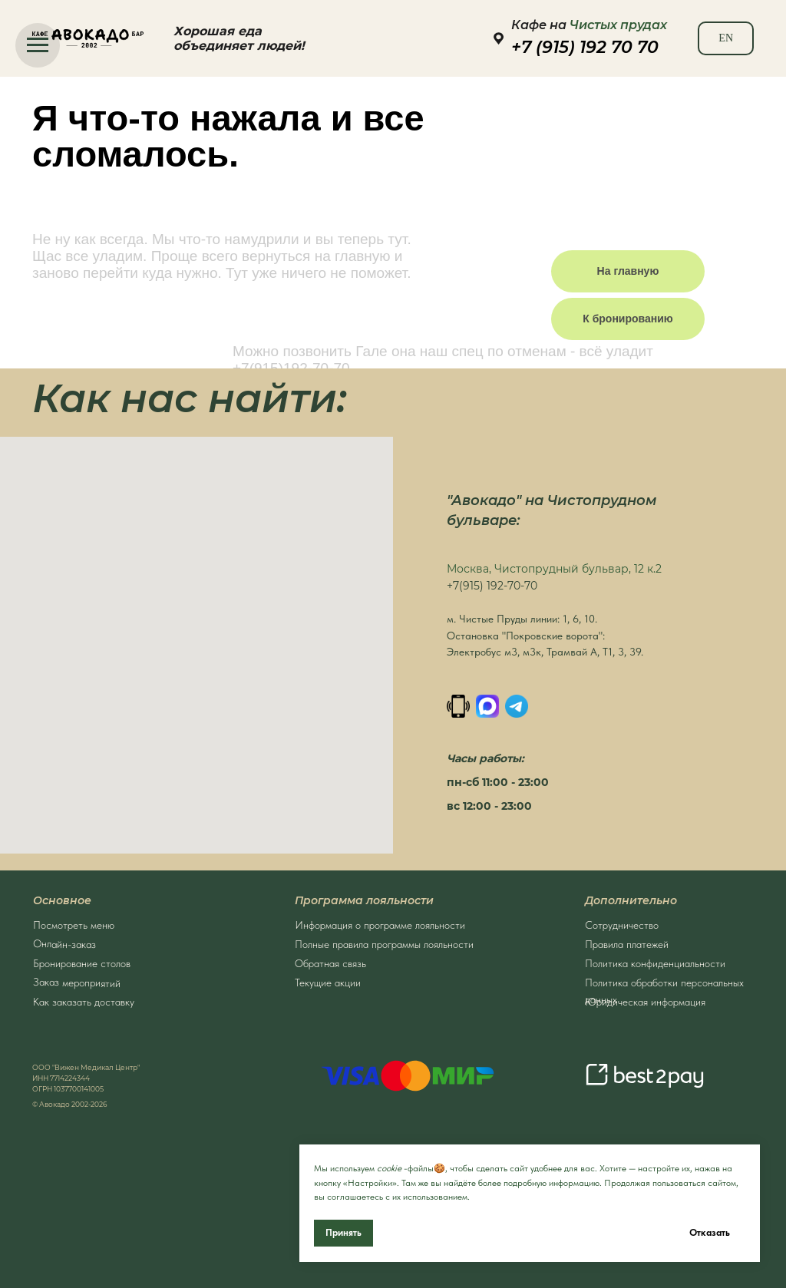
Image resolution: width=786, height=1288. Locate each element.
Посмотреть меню (73, 925)
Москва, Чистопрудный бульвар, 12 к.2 (554, 569)
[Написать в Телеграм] (516, 706)
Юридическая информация (645, 1002)
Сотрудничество (622, 925)
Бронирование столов (81, 963)
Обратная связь (330, 963)
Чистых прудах (618, 25)
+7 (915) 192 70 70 (585, 47)
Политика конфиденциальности (655, 963)
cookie (389, 1168)
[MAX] (487, 706)
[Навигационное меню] (37, 45)
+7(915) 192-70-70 (492, 586)
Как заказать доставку (83, 1002)
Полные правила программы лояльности (384, 944)
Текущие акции (328, 982)
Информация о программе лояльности (380, 925)
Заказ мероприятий (77, 982)
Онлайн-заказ (64, 943)
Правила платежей (627, 944)
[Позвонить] (458, 706)
